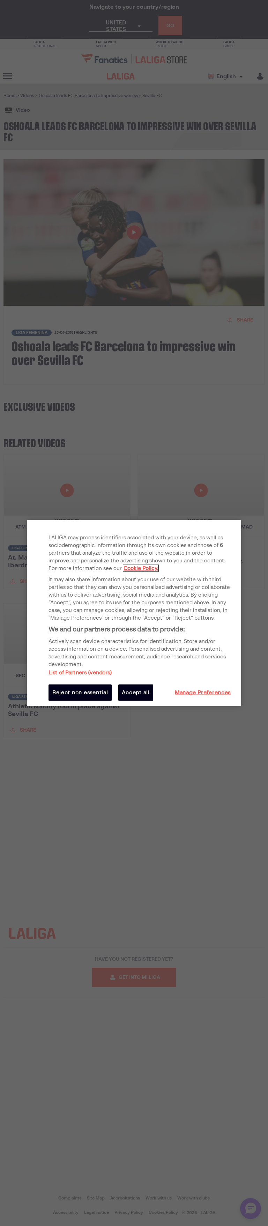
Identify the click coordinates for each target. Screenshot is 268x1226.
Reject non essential (80, 692)
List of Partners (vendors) (80, 672)
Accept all (135, 692)
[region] (134, 613)
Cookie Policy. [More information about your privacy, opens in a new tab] (141, 568)
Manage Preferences (203, 692)
